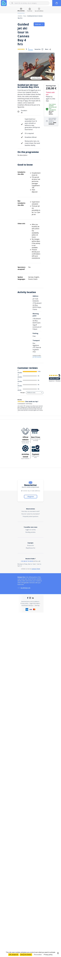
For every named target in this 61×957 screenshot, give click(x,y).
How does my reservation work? (31, 515)
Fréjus (24, 16)
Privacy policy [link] (48, 955)
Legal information (34, 607)
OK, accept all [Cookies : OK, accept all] (13, 955)
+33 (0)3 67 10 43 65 (27, 565)
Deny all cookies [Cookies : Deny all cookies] (26, 955)
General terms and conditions (30, 605)
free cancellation (52, 113)
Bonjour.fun (30, 549)
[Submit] (12, 3)
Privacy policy (24, 607)
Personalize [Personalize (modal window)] (38, 955)
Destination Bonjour (27, 609)
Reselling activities (31, 536)
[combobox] (29, 3)
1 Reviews (30, 49)
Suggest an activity (30, 533)
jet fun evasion (37, 361)
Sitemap (37, 609)
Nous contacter (52, 127)
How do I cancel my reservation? (30, 518)
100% (39, 375)
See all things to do (25, 592)
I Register (30, 501)
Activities (20, 16)
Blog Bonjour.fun (30, 552)
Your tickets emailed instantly (52, 110)
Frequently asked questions (30, 520)
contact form (36, 573)
